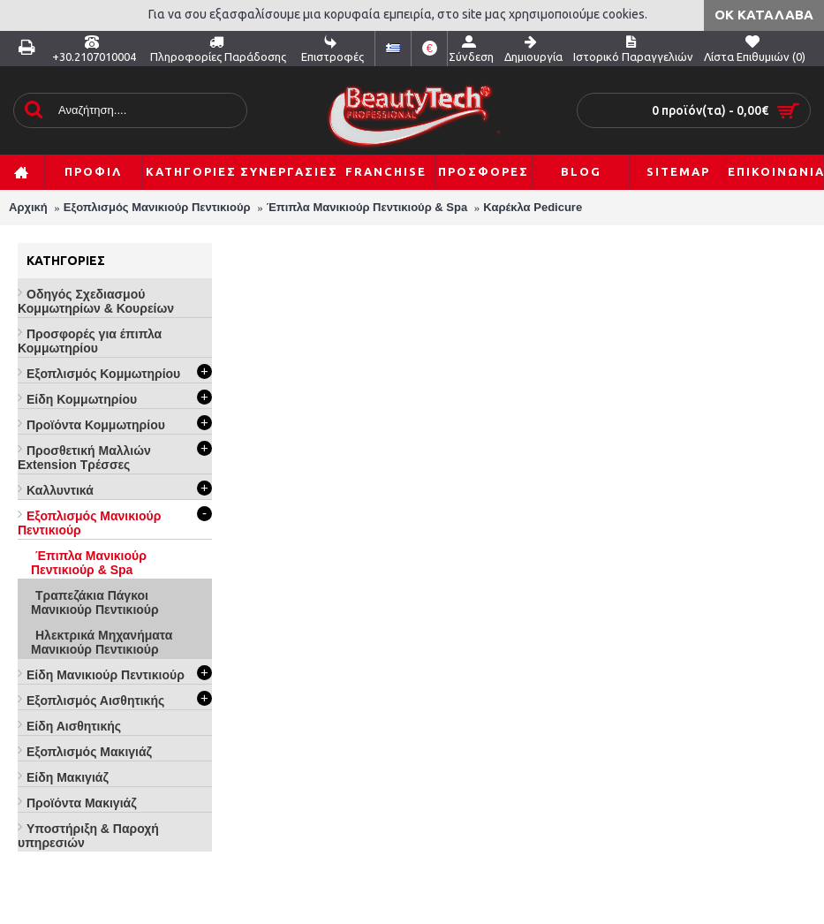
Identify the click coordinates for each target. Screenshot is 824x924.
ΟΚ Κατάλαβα (763, 14)
